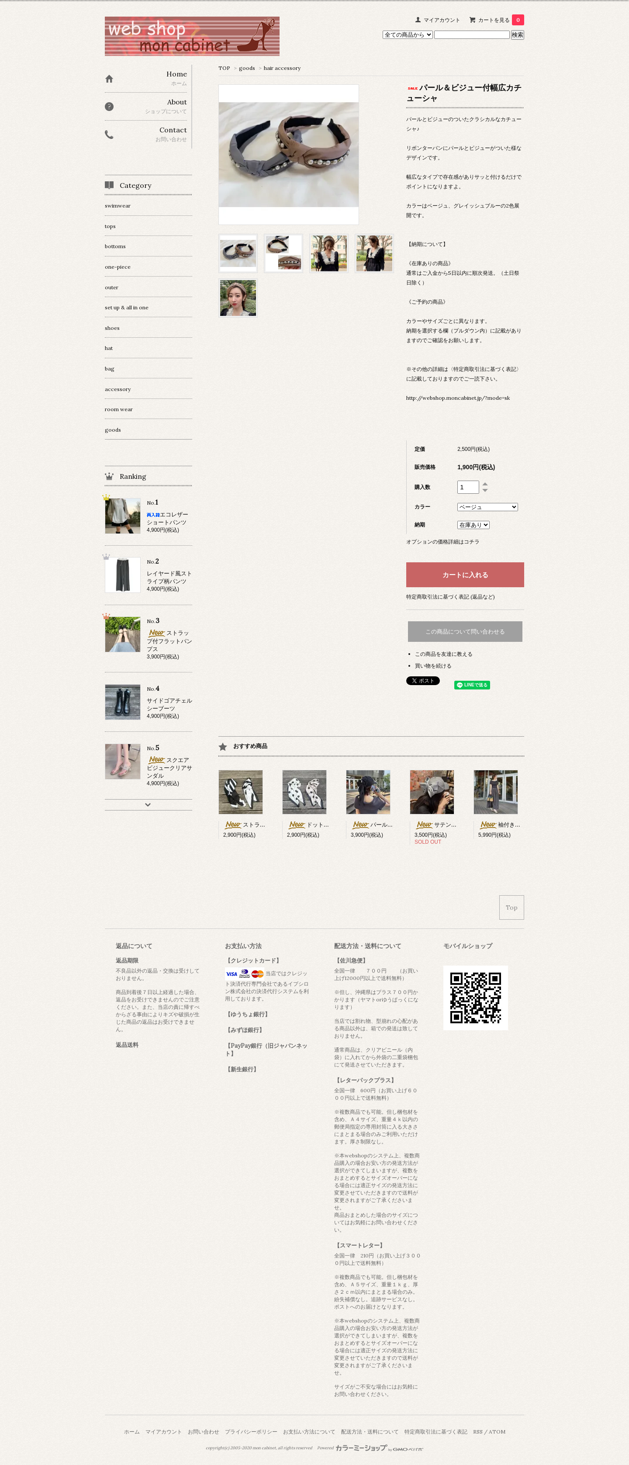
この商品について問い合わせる (465, 631)
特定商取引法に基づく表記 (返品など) (450, 596)
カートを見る (501, 20)
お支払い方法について (309, 1431)
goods (247, 68)
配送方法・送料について (370, 1431)
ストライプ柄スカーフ (261, 824)
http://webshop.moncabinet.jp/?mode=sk (458, 398)
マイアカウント (442, 20)
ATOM (497, 1431)
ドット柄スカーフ (319, 824)
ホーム (132, 1431)
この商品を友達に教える (444, 654)
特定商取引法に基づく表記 (435, 1431)
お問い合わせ (203, 1431)
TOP (224, 68)
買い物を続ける (433, 665)
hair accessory (282, 68)
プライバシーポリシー (251, 1431)
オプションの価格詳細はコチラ (443, 541)
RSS (478, 1431)
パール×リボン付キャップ (393, 824)
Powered (370, 1448)
